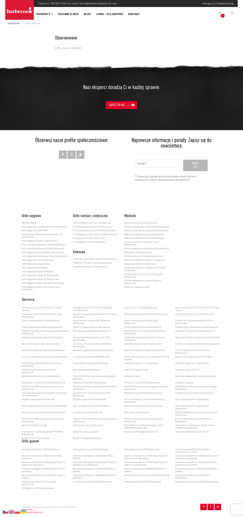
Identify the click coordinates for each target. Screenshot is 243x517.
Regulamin (27, 509)
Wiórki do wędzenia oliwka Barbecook (144, 238)
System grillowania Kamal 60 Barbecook (196, 327)
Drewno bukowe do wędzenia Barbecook (146, 230)
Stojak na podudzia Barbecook (38, 399)
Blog (87, 14)
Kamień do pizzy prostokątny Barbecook (43, 412)
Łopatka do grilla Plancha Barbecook (195, 331)
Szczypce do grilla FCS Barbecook (142, 382)
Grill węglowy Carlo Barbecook (38, 260)
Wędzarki (130, 216)
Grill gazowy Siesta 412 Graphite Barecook (147, 475)
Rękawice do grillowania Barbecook (143, 393)
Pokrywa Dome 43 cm (187, 369)
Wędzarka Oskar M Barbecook (140, 264)
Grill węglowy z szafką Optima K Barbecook (44, 226)
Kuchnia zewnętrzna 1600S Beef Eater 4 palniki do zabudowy (145, 463)
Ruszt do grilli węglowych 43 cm (192, 431)
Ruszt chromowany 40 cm (36, 438)
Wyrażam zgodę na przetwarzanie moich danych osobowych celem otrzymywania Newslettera (165, 178)
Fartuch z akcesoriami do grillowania (195, 393)
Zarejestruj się (224, 3)
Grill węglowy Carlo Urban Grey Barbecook (44, 256)
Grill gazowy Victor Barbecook (89, 238)
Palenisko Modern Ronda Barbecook (92, 262)
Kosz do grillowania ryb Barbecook (91, 406)
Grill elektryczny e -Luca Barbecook (92, 222)
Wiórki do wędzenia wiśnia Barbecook (144, 234)
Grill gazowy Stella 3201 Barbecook (40, 449)
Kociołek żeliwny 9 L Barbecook (141, 363)
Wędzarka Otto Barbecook (138, 252)
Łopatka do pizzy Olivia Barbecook (142, 344)
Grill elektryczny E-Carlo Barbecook (92, 226)
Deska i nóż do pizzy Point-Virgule (193, 356)
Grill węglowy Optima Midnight (38, 271)
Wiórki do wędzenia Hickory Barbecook (144, 260)
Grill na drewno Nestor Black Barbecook (43, 248)
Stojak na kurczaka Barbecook (89, 399)
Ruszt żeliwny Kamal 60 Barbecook (142, 327)
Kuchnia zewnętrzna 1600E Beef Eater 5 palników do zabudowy (145, 457)
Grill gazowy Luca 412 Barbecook (90, 449)
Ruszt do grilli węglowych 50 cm (141, 431)
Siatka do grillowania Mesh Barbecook (42, 337)
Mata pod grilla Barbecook (87, 369)
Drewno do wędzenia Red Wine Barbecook (146, 226)
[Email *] (158, 164)
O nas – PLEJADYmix (109, 14)
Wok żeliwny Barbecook (136, 412)
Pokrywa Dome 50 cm (135, 369)
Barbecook (13, 23)
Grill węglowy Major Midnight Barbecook (43, 283)
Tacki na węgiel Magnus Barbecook (91, 327)
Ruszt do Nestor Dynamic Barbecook (195, 314)
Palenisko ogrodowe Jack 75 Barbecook (94, 259)
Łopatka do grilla (184, 382)
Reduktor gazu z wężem (86, 431)
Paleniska (79, 252)
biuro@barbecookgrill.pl (94, 3)
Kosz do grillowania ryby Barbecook (143, 406)
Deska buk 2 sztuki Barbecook (140, 222)
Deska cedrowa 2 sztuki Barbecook (143, 256)
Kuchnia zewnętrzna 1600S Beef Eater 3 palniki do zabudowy (196, 463)
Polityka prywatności (32, 512)
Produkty (43, 14)
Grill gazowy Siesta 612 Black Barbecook (196, 481)
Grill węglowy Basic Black (35, 267)
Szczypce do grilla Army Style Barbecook (44, 382)
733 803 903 (58, 3)
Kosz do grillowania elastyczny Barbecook (44, 406)
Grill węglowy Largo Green (36, 264)
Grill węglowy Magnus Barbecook (39, 240)
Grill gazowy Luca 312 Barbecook (141, 449)
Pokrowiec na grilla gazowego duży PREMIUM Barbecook (143, 426)
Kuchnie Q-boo (68, 14)
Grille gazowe (30, 441)
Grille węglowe (31, 216)
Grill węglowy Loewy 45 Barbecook (40, 275)
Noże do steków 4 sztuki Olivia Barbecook (197, 337)
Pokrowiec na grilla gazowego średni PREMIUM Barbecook (195, 426)
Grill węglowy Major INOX (35, 230)
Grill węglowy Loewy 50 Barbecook (40, 279)
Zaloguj (207, 3)
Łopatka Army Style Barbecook (89, 382)
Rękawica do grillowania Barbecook (92, 331)
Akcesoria (28, 300)
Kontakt (134, 14)
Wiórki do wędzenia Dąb (136, 287)
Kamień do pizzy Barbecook (88, 412)
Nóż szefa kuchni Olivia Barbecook (40, 344)
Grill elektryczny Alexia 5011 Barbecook (94, 230)
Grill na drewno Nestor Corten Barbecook (44, 244)
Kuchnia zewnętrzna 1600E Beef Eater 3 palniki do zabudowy (43, 463)
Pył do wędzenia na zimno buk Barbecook (146, 248)
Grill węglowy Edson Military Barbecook (43, 252)
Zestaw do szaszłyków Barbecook (91, 356)
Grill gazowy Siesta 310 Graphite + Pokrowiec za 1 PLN (193, 450)
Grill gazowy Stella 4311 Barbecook (142, 481)
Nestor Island (29, 222)
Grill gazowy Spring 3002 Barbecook (92, 481)
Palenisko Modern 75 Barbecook (90, 266)
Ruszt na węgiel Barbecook (87, 438)
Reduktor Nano (132, 376)
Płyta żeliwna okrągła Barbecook (90, 363)
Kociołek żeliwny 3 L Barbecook (192, 363)
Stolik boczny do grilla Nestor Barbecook (146, 314)
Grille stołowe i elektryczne (90, 216)
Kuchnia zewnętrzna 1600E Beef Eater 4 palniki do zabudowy (196, 457)
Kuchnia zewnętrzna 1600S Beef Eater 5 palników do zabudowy (94, 463)
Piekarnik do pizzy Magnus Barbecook (42, 327)
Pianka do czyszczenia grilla (88, 425)
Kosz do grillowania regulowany (192, 399)
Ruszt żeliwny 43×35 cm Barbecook (41, 320)
